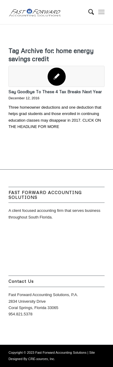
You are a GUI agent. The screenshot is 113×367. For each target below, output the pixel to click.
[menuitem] (88, 12)
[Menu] (101, 12)
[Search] (88, 12)
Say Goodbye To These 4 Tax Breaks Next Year (55, 91)
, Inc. (41, 359)
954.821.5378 (20, 314)
